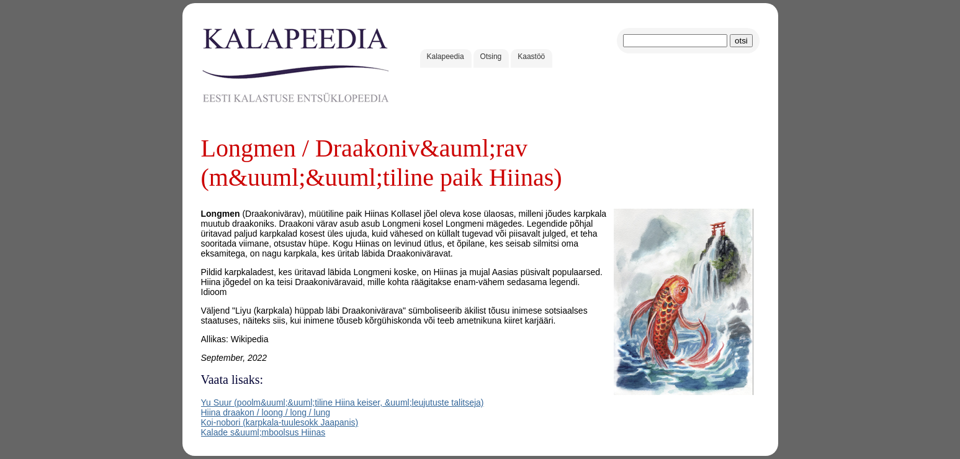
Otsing (491, 56)
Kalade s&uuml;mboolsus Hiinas (263, 432)
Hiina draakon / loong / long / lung (266, 412)
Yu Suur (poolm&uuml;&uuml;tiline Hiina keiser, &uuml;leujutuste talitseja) (342, 402)
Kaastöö (531, 56)
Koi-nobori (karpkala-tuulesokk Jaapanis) (280, 422)
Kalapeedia (445, 56)
